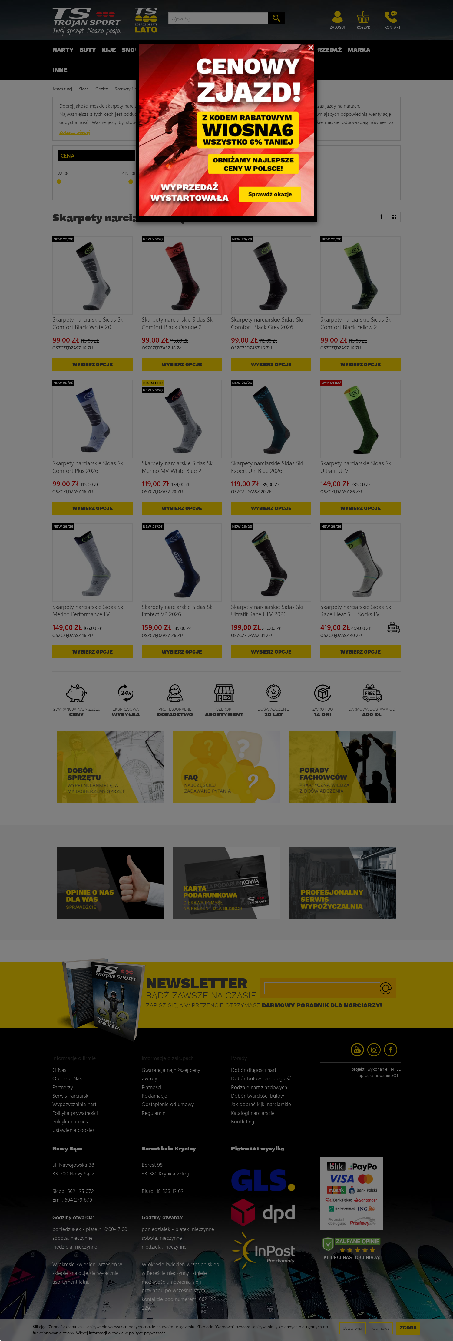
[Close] (310, 47)
